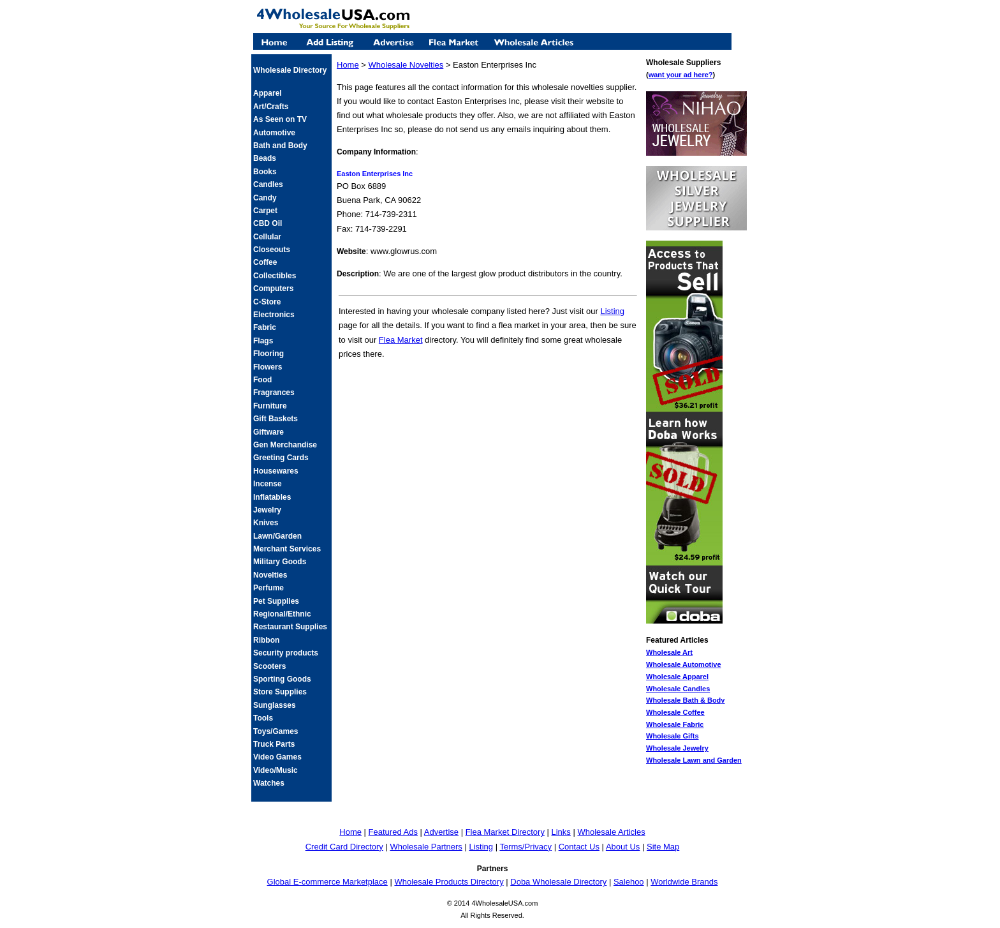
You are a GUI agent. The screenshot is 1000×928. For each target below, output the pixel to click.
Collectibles (274, 275)
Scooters (269, 666)
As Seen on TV (280, 119)
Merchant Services (287, 548)
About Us (623, 846)
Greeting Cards (281, 457)
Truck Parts (274, 744)
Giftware (268, 432)
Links (561, 832)
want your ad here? (681, 75)
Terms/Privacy (525, 846)
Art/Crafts (270, 106)
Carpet (265, 210)
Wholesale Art (669, 652)
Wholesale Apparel (677, 676)
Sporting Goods (282, 679)
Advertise (441, 832)
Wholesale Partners (426, 846)
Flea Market (401, 340)
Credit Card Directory (344, 846)
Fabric (264, 327)
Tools (263, 718)
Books (265, 171)
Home (348, 65)
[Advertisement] (488, 389)
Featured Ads (393, 832)
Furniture (270, 405)
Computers (273, 288)
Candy (265, 197)
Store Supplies (280, 691)
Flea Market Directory (505, 832)
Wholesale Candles (678, 688)
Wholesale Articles (611, 832)
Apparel (267, 93)
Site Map (663, 846)
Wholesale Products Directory (448, 882)
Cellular (267, 236)
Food (262, 379)
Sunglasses (274, 705)
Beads (264, 158)
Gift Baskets (275, 418)
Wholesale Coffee (675, 712)
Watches (268, 783)
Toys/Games (275, 731)
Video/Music (275, 770)
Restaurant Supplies (290, 626)
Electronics (274, 314)
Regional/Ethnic (282, 614)
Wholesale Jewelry (677, 748)
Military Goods (279, 561)
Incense (267, 483)
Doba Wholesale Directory (558, 882)
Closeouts (271, 249)
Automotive (274, 132)
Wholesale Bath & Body (685, 700)
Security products (285, 652)
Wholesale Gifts (672, 736)
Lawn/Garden (277, 536)
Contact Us (579, 846)
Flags (263, 340)
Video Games (277, 756)
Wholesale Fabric (674, 724)
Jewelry (267, 509)
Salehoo (629, 882)
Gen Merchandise (285, 444)
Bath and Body (280, 145)
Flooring (268, 353)
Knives (265, 522)
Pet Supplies (276, 601)
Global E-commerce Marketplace (327, 882)
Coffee (265, 262)
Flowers (267, 367)
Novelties (270, 575)
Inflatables (272, 497)
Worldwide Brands (684, 882)
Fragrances (274, 392)
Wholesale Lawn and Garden (694, 760)
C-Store (267, 301)
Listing (612, 311)
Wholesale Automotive (683, 664)
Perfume (268, 587)
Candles (268, 184)
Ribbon (266, 640)
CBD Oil (267, 223)
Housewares (275, 471)
